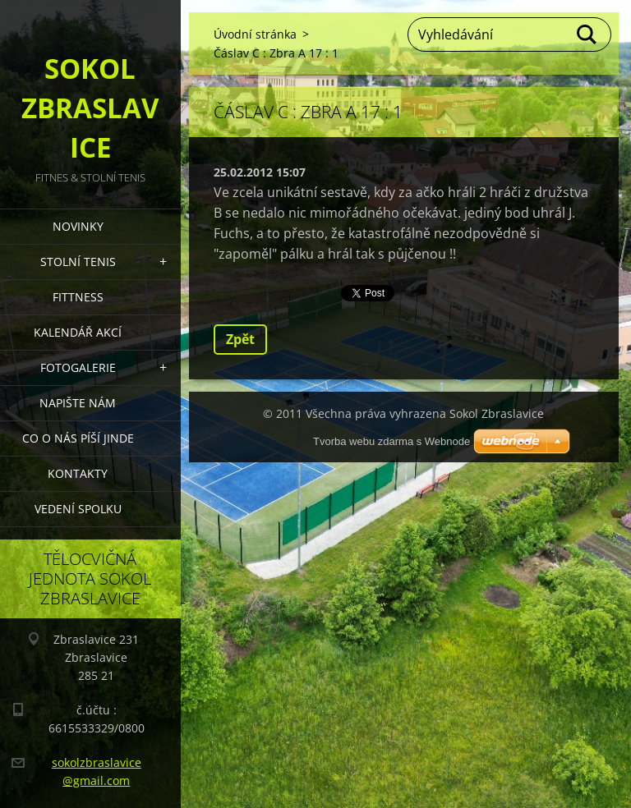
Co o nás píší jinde (78, 438)
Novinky (78, 226)
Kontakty (78, 473)
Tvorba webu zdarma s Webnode (391, 441)
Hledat (587, 34)
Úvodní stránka (255, 34)
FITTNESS (78, 297)
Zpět (240, 339)
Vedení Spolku (78, 508)
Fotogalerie (78, 367)
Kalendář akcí (78, 332)
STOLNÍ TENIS (78, 261)
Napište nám (77, 403)
